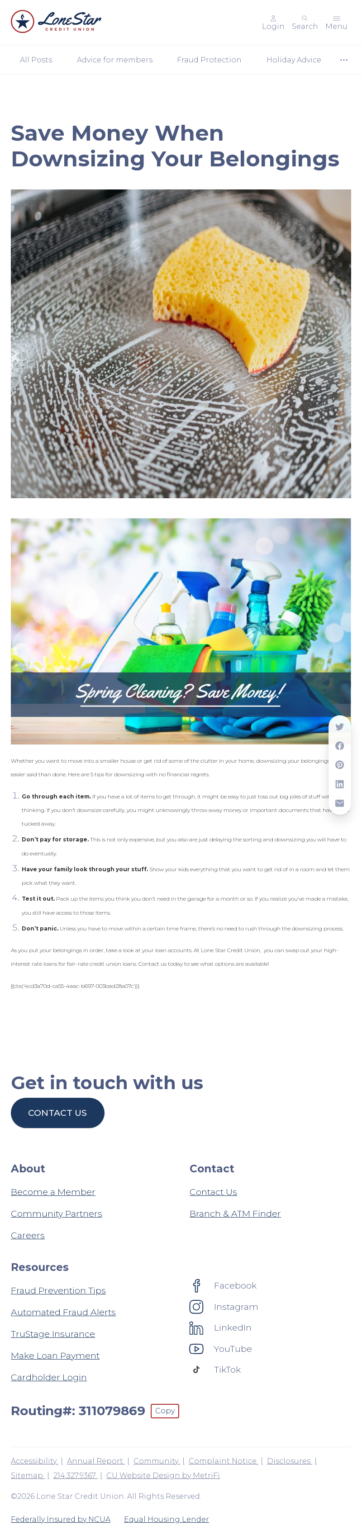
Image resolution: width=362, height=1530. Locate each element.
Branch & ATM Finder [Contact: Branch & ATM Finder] (235, 1213)
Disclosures (289, 1461)
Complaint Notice (223, 1461)
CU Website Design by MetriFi (163, 1475)
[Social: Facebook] (223, 1285)
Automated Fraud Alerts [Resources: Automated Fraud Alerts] (63, 1312)
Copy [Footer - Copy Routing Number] (165, 1411)
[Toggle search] (305, 23)
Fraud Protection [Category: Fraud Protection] (209, 60)
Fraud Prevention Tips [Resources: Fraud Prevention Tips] (58, 1290)
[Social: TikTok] (215, 1369)
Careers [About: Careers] (28, 1235)
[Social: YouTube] (221, 1348)
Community (156, 1461)
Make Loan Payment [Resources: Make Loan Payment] (55, 1355)
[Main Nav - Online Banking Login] (273, 23)
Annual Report (96, 1461)
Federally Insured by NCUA (60, 1519)
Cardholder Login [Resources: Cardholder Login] (49, 1377)
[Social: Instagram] (224, 1306)
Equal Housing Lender (166, 1519)
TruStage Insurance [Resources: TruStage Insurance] (53, 1333)
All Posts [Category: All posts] (36, 60)
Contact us (57, 1112)
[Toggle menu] (336, 23)
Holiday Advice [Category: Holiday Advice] (294, 60)
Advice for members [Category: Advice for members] (114, 60)
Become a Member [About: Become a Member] (53, 1191)
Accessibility (34, 1461)
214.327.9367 (75, 1475)
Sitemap (28, 1475)
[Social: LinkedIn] (221, 1327)
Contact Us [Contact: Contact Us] (213, 1191)
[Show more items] (344, 60)
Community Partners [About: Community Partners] (56, 1213)
